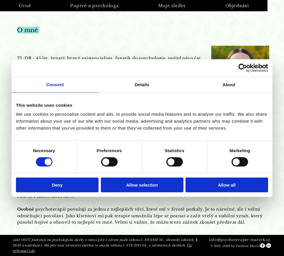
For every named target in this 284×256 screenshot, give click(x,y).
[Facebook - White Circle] (262, 245)
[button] (94, 5)
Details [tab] (142, 84)
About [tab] (229, 84)
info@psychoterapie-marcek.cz (239, 239)
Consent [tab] (55, 84)
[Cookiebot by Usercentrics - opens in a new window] (242, 67)
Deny (57, 185)
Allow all (227, 185)
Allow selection (142, 185)
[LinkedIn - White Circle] (268, 245)
